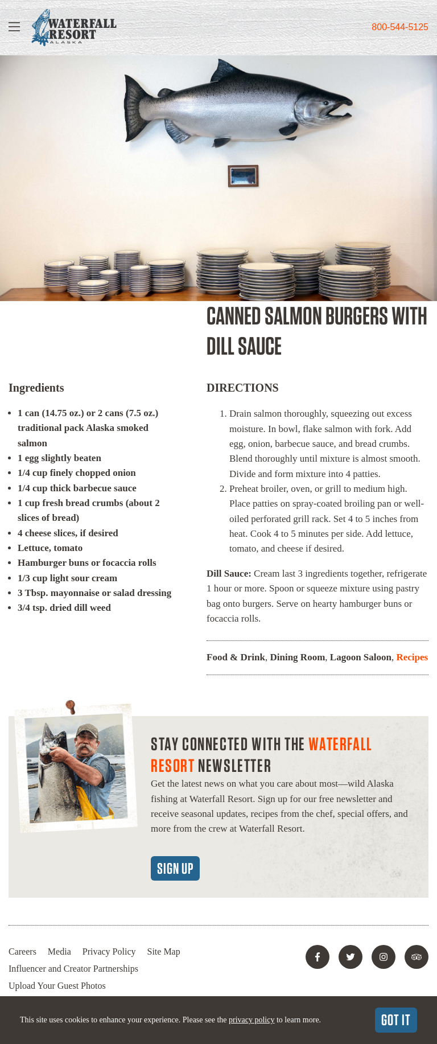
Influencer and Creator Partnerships (73, 968)
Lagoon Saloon (360, 657)
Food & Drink (236, 657)
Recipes (412, 657)
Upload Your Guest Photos (57, 985)
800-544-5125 (400, 27)
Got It (396, 1019)
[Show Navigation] (14, 28)
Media (59, 951)
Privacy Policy (109, 951)
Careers (22, 951)
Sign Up (175, 868)
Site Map (163, 951)
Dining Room (297, 657)
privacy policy (251, 1020)
